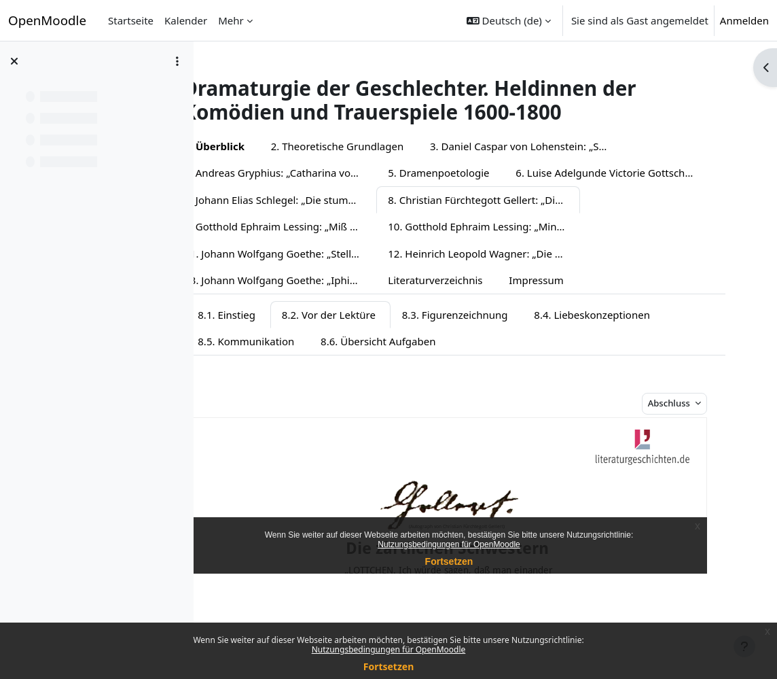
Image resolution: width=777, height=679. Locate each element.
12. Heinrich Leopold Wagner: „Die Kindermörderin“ (317, 280)
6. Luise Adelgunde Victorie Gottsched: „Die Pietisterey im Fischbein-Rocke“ (317, 200)
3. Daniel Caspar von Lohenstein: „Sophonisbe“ (563, 146)
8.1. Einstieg (264, 341)
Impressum (248, 307)
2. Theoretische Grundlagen (374, 146)
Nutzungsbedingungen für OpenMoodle (389, 649)
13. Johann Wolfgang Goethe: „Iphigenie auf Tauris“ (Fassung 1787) (521, 280)
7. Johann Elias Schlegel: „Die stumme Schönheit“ (521, 200)
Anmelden (744, 20)
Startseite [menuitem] (130, 20)
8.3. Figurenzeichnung (492, 341)
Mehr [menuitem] (231, 20)
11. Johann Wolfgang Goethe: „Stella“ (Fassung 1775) (521, 253)
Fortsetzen (388, 666)
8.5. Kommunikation (283, 368)
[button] (509, 20)
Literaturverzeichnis (676, 280)
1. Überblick (251, 146)
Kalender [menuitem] (185, 20)
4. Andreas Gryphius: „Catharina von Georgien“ (317, 172)
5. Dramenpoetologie (475, 172)
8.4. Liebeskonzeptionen (629, 341)
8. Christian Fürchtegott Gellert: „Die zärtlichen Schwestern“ (317, 226)
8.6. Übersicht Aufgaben (415, 368)
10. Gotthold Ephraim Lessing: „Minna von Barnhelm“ (317, 253)
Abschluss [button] (683, 430)
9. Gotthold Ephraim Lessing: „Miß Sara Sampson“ (521, 226)
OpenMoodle (47, 20)
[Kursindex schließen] (14, 61)
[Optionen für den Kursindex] (177, 61)
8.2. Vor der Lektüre (366, 341)
